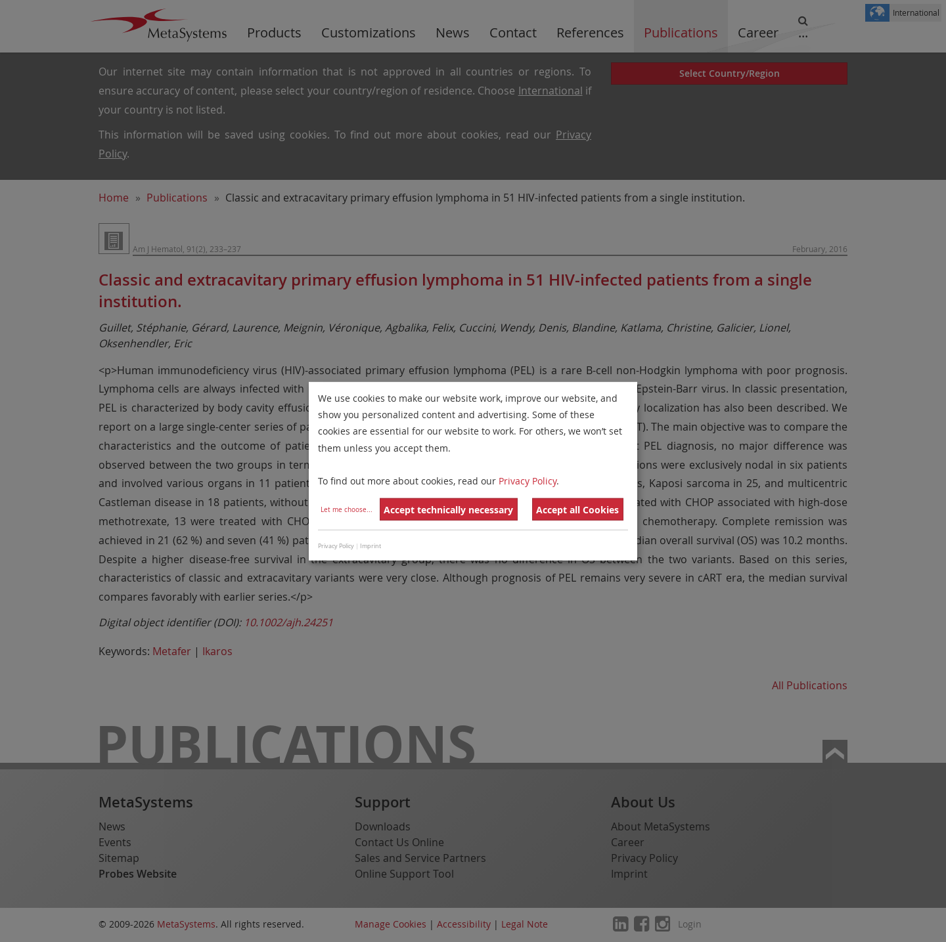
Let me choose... (346, 509)
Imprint (370, 546)
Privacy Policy (527, 481)
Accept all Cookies (577, 509)
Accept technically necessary (448, 509)
